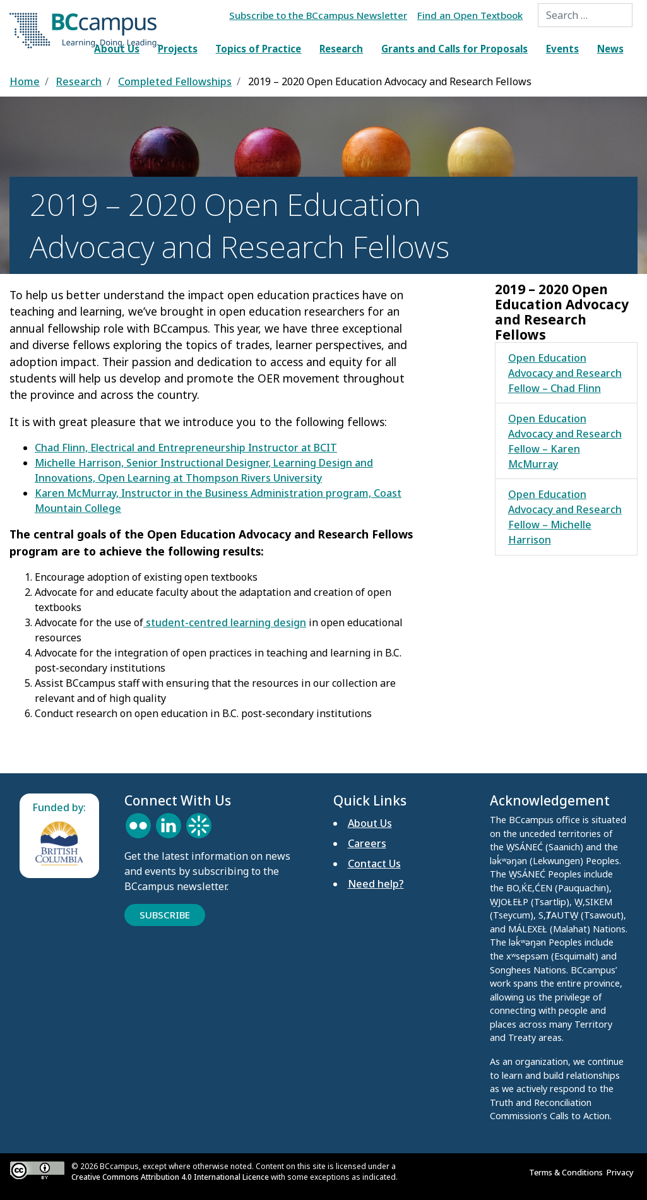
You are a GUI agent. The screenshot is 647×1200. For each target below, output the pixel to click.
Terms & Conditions (568, 1172)
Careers (367, 843)
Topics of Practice (258, 48)
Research (341, 48)
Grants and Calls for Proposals (454, 48)
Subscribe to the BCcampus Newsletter (318, 15)
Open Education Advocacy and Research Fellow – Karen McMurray (565, 441)
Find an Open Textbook (470, 15)
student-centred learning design (224, 622)
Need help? (376, 884)
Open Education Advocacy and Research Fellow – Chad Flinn (565, 373)
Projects (178, 48)
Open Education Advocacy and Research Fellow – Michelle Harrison (565, 517)
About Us (116, 48)
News (610, 48)
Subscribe (164, 914)
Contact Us (374, 863)
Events (562, 48)
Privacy (622, 1172)
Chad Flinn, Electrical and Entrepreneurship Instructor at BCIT (186, 447)
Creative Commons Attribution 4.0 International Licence (170, 1177)
